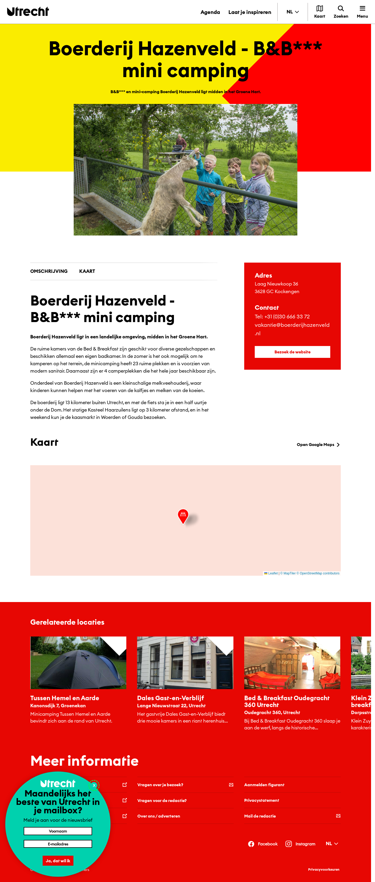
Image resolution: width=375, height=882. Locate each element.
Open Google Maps (319, 444)
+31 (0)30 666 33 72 (287, 316)
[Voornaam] (58, 831)
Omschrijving (49, 271)
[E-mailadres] (58, 844)
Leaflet (271, 573)
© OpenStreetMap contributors (318, 573)
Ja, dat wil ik (58, 860)
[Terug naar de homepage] (28, 11)
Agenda (210, 12)
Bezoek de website (292, 351)
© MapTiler (288, 573)
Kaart (87, 271)
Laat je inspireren (249, 12)
